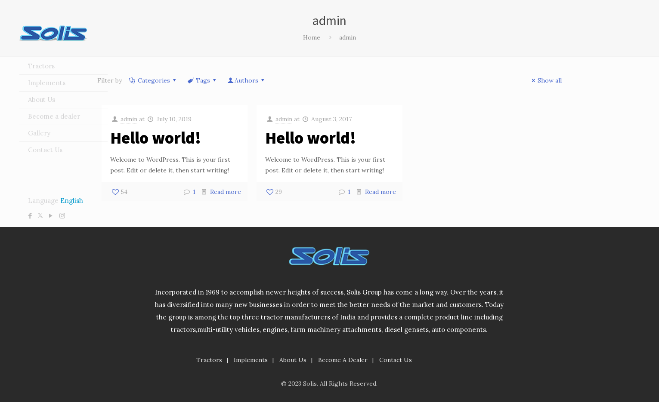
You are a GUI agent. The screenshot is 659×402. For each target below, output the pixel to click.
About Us (292, 360)
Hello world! (155, 138)
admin (129, 119)
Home (311, 37)
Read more (225, 192)
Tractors (209, 360)
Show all (545, 80)
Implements (251, 360)
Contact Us (395, 360)
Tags (202, 80)
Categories (153, 80)
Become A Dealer (343, 360)
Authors (246, 80)
